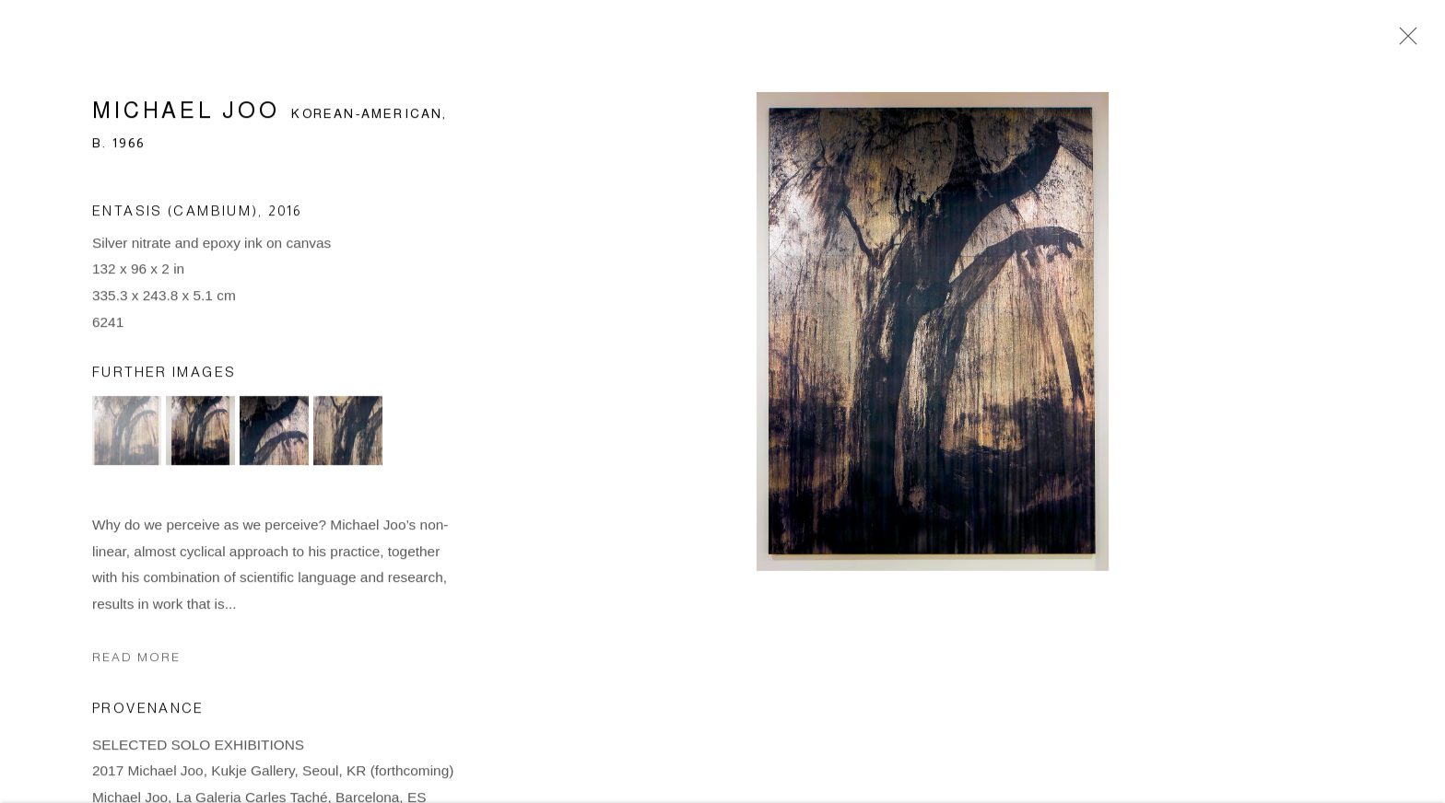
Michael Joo (186, 114)
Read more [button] (136, 662)
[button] (126, 435)
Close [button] (1403, 41)
